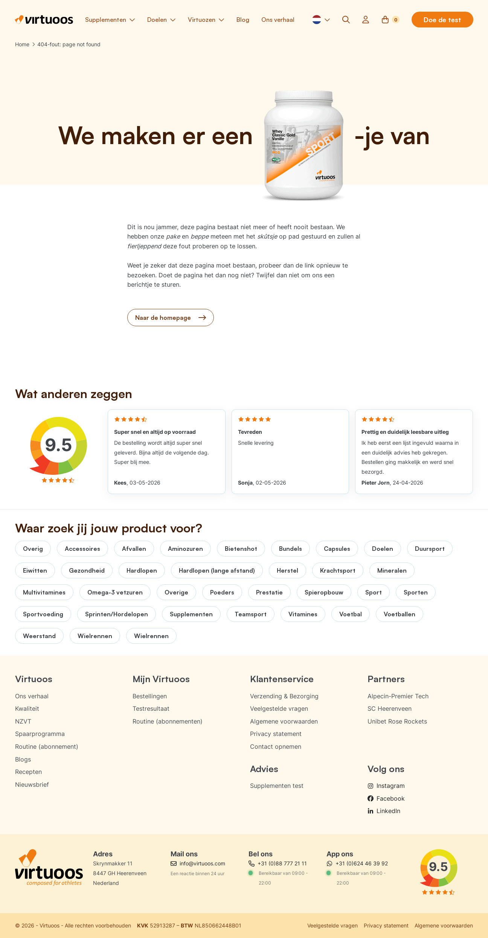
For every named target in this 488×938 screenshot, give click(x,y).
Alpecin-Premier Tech (398, 696)
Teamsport (251, 614)
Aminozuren (185, 548)
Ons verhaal (32, 696)
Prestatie (269, 592)
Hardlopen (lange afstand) (217, 570)
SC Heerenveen (390, 708)
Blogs (23, 759)
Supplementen (191, 614)
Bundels (290, 548)
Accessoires (82, 548)
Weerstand (39, 636)
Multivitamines (44, 592)
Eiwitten (35, 570)
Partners (386, 678)
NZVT (23, 721)
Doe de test (442, 20)
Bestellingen (150, 696)
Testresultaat (151, 708)
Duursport (430, 548)
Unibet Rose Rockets (397, 721)
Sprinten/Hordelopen (116, 614)
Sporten (416, 592)
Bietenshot (241, 548)
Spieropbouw (324, 592)
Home (22, 44)
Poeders (222, 592)
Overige (176, 592)
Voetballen (399, 614)
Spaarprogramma (40, 733)
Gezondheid (87, 570)
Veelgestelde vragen (279, 708)
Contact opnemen (275, 746)
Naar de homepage (170, 318)
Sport (373, 592)
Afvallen (134, 548)
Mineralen (392, 570)
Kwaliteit (27, 708)
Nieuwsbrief (32, 784)
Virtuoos (33, 678)
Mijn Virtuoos (161, 678)
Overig (33, 548)
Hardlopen (142, 570)
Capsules (337, 548)
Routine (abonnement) (46, 746)
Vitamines (302, 614)
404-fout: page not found (69, 44)
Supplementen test (276, 785)
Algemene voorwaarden (284, 721)
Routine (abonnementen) (168, 721)
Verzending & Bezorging (284, 696)
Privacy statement (276, 733)
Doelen (382, 548)
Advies (264, 768)
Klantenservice (282, 678)
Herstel (287, 570)
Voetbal (350, 614)
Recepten (28, 771)
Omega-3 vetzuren (115, 592)
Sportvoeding (43, 614)
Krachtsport (337, 570)
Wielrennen (95, 636)
